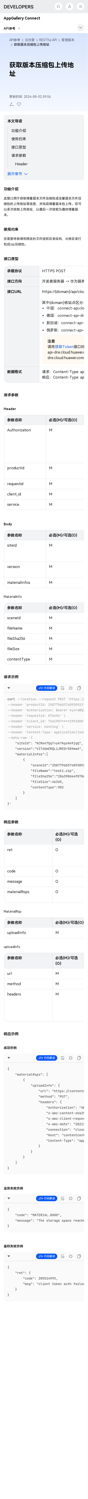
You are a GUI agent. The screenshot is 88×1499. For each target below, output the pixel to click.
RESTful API (48, 40)
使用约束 (18, 139)
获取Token (64, 347)
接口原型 (18, 147)
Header (21, 164)
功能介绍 (18, 131)
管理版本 (67, 40)
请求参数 (18, 155)
